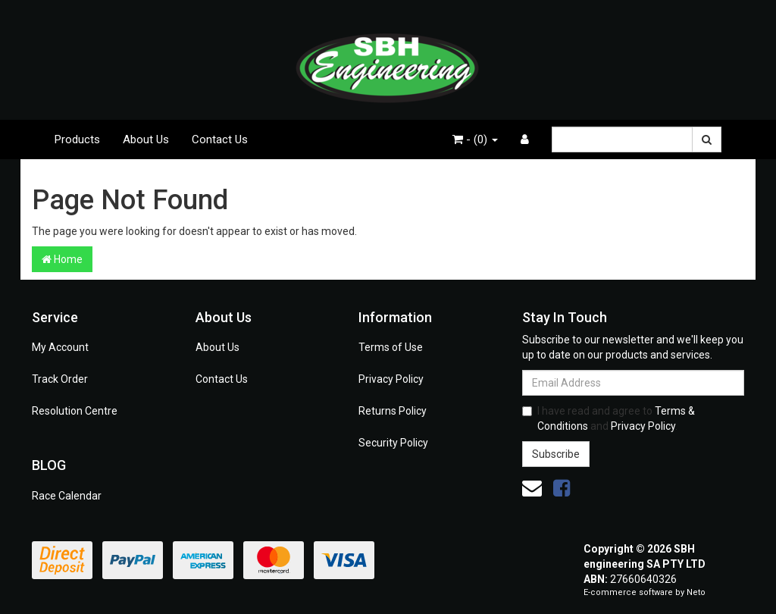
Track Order (60, 379)
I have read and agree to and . (608, 418)
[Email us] (532, 488)
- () (475, 139)
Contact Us (220, 139)
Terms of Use (390, 347)
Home (62, 259)
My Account (60, 347)
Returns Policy (392, 411)
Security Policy (393, 443)
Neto (696, 592)
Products (77, 139)
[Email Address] (633, 383)
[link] (561, 488)
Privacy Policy (391, 379)
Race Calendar (67, 496)
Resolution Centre (74, 411)
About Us (146, 139)
